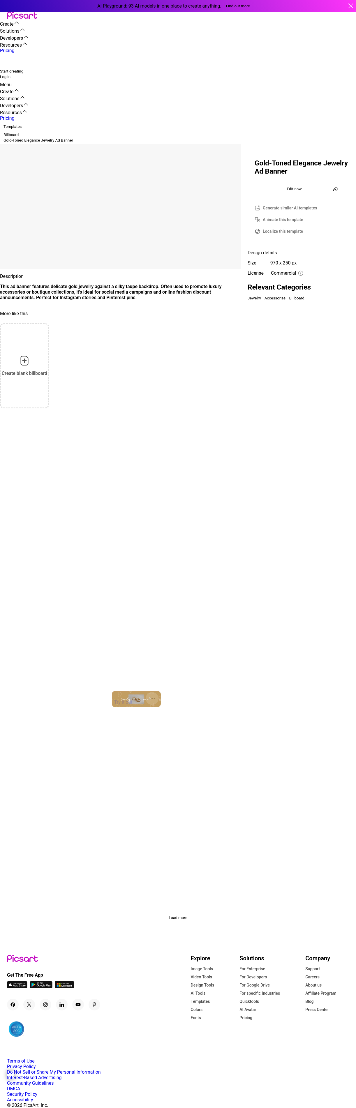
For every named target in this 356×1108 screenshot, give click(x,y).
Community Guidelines (30, 1083)
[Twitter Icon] (29, 1004)
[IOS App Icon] (17, 986)
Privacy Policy (21, 1066)
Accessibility (20, 1099)
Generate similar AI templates (290, 208)
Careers (312, 977)
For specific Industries (259, 993)
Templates (200, 1001)
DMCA (13, 1088)
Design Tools (202, 985)
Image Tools (202, 968)
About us (313, 985)
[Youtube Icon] (78, 1004)
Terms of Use (21, 1061)
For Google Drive (254, 985)
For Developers (253, 977)
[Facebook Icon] (13, 1004)
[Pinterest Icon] (94, 1004)
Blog (309, 1001)
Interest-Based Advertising (34, 1077)
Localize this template (283, 231)
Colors (197, 1009)
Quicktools (249, 1001)
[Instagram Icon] (45, 1004)
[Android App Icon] (41, 986)
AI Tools (198, 993)
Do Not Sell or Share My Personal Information (54, 1072)
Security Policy (22, 1094)
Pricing (245, 1017)
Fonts (196, 1017)
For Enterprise (252, 968)
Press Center (317, 1009)
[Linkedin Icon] (62, 1004)
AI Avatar (247, 1009)
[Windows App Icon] (64, 986)
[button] (3, 16)
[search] (8, 61)
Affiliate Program (320, 993)
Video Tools (201, 977)
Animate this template (283, 219)
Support (312, 968)
